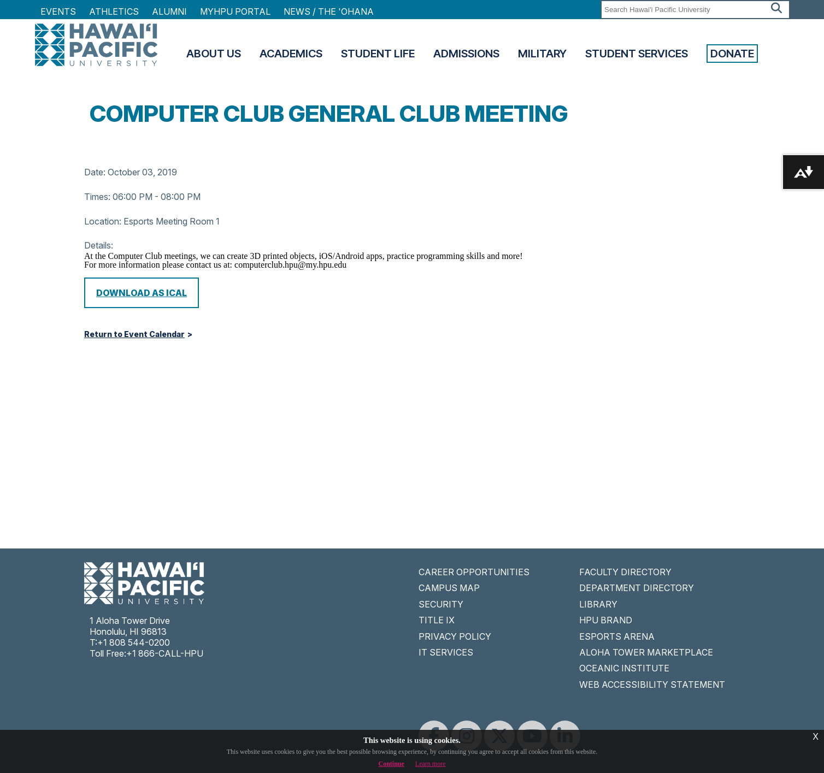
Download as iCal (141, 292)
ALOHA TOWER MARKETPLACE (646, 652)
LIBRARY (598, 604)
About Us (213, 53)
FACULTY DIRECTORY (625, 572)
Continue (391, 764)
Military (542, 53)
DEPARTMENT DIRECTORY (636, 587)
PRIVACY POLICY (455, 636)
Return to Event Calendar (134, 334)
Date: (94, 172)
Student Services (636, 53)
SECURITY (441, 604)
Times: (97, 196)
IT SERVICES (446, 652)
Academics (291, 53)
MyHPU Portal (235, 11)
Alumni (169, 11)
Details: (98, 245)
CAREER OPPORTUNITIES (474, 572)
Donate (732, 53)
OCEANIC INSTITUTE (624, 668)
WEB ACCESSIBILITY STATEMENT (652, 684)
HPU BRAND (605, 620)
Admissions (466, 53)
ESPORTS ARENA (617, 636)
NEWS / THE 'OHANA (329, 11)
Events (58, 11)
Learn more (430, 764)
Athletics (114, 11)
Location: (102, 221)
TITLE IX (437, 620)
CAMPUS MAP (449, 587)
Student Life (378, 53)
